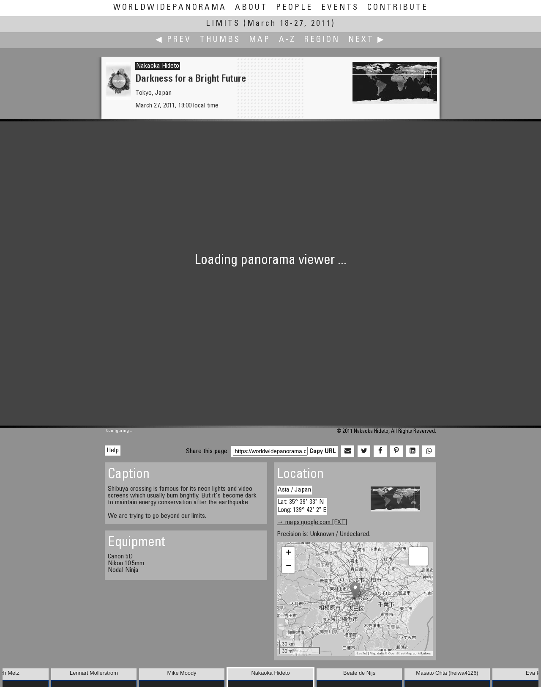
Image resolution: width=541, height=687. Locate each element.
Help (113, 450)
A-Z (287, 40)
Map (259, 40)
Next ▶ (366, 40)
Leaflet (362, 653)
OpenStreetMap (400, 653)
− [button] (288, 566)
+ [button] (288, 553)
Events (340, 8)
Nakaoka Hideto (157, 66)
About (251, 8)
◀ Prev (173, 40)
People (294, 8)
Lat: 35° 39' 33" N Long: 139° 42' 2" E (302, 506)
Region (322, 40)
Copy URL (322, 451)
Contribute (397, 8)
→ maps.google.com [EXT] (312, 522)
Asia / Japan (294, 489)
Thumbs (220, 40)
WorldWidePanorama (170, 8)
